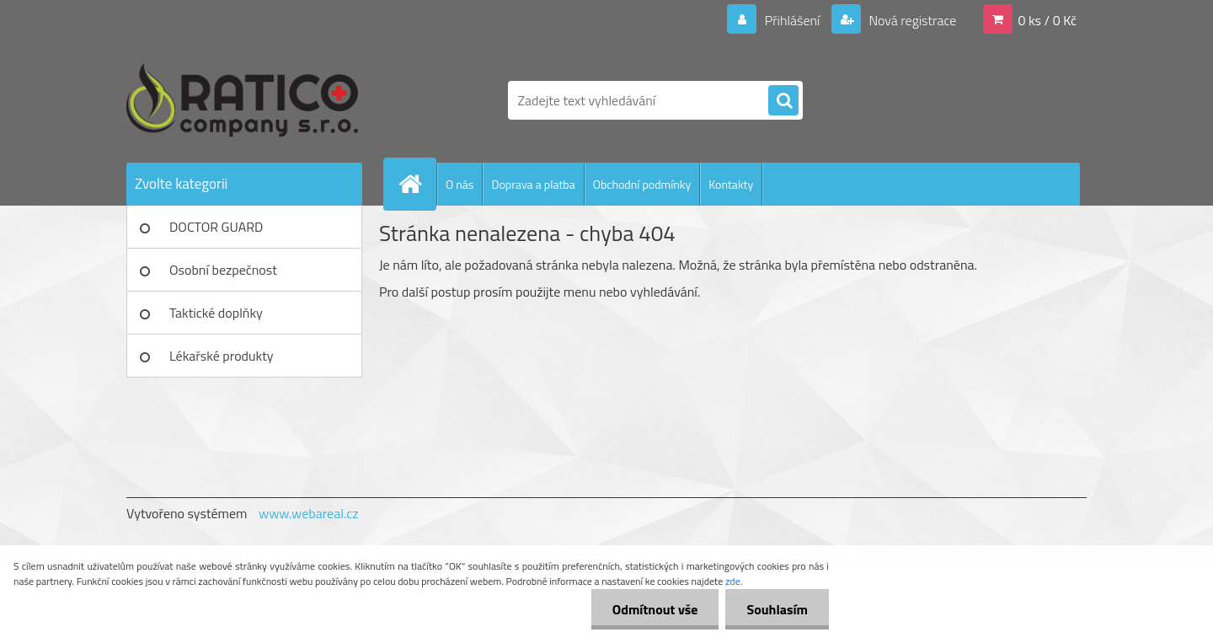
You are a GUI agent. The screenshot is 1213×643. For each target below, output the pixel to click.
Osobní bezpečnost (223, 270)
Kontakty (730, 184)
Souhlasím (777, 609)
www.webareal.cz (309, 513)
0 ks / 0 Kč (1047, 20)
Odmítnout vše (655, 609)
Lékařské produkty (221, 356)
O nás (459, 184)
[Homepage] (417, 184)
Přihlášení (792, 20)
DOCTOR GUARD (216, 227)
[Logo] (242, 100)
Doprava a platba (532, 184)
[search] (783, 101)
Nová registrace (911, 20)
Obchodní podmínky (642, 184)
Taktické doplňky (216, 313)
